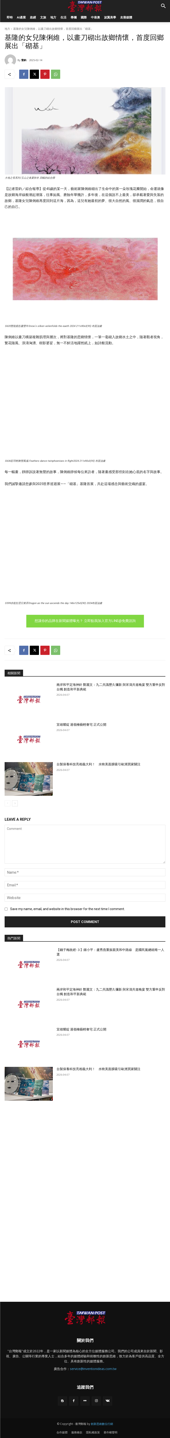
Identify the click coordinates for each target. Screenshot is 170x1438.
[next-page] (15, 803)
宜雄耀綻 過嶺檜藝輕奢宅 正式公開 (81, 724)
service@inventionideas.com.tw (93, 1369)
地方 (7, 29)
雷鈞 (23, 60)
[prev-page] (7, 803)
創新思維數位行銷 (102, 1424)
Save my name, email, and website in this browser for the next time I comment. (67, 909)
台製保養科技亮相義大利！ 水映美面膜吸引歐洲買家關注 (98, 764)
